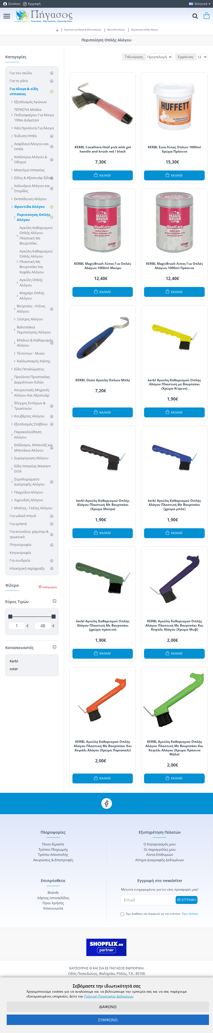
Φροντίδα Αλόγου (116, 29)
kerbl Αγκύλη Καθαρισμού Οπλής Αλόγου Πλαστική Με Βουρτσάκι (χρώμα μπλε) (174, 505)
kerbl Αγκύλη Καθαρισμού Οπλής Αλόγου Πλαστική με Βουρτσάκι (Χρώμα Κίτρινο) (174, 384)
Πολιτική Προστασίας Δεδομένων (109, 996)
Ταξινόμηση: (113, 57)
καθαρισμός (49, 587)
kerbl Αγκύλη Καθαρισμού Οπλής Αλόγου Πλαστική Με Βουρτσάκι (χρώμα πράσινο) (102, 625)
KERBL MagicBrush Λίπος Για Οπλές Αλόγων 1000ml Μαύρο (102, 266)
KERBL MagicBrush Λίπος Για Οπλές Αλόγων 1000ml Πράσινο (174, 266)
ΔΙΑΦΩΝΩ (108, 1006)
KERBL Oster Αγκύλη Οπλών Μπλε (102, 380)
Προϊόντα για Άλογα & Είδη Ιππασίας (82, 29)
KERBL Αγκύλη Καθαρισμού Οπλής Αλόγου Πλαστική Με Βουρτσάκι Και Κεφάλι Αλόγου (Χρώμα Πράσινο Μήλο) (174, 748)
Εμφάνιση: (185, 57)
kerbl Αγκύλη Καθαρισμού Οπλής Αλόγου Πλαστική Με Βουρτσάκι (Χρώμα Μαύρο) (102, 505)
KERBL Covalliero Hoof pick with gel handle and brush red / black (103, 149)
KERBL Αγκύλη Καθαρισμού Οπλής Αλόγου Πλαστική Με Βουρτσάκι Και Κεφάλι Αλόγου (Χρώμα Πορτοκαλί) (103, 746)
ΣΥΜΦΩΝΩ (108, 1019)
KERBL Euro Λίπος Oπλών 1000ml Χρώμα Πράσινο (174, 149)
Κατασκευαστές (19, 647)
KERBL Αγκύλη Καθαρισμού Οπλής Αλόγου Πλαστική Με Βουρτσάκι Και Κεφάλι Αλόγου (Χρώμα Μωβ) (174, 625)
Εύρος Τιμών (17, 601)
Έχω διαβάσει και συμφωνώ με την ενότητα (160, 914)
